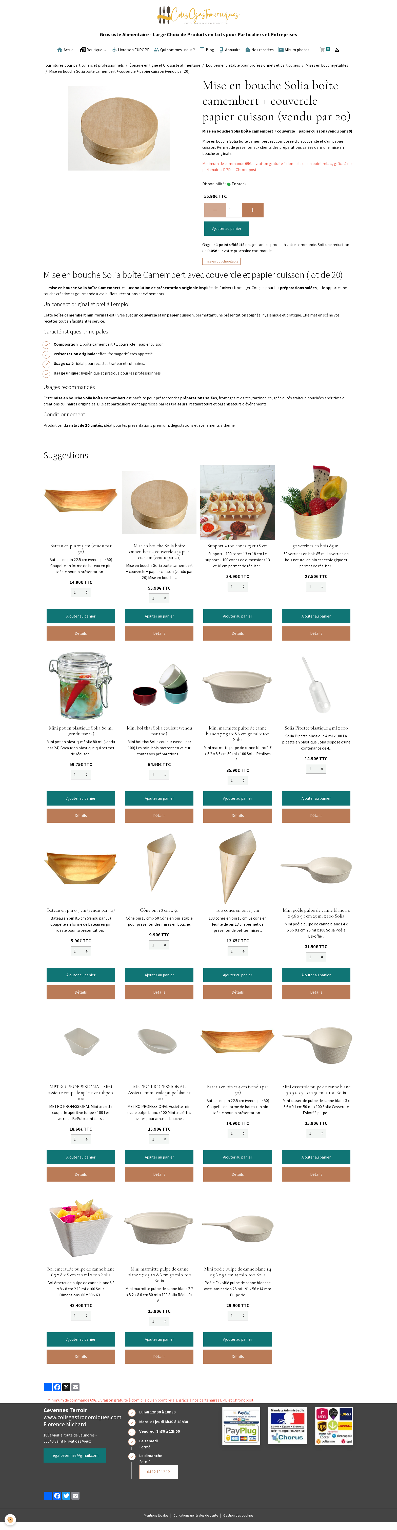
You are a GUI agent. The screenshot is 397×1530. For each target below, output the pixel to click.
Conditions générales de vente (196, 1522)
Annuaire (229, 57)
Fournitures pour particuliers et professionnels (84, 73)
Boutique (91, 57)
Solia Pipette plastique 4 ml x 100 (316, 736)
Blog (206, 57)
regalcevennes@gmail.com (74, 1463)
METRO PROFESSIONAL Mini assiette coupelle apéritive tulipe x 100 (80, 1100)
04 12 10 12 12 (158, 1479)
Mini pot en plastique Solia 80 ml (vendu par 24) (81, 738)
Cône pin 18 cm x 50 (159, 918)
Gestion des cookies (245, 1522)
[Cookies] (10, 1519)
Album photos (293, 57)
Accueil (66, 57)
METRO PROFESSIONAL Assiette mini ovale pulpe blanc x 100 (159, 1100)
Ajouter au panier (226, 236)
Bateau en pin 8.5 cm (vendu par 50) (81, 918)
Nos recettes (259, 57)
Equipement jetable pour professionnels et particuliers (253, 73)
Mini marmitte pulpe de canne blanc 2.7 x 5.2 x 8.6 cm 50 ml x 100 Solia (237, 741)
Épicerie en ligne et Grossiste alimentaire (164, 73)
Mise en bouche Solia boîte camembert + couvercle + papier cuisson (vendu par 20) (159, 559)
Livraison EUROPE (130, 57)
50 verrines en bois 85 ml (316, 553)
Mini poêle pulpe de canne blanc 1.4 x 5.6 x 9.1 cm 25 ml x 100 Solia (316, 921)
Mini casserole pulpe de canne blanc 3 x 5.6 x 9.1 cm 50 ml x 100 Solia (316, 1097)
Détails (81, 641)
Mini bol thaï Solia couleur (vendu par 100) (159, 738)
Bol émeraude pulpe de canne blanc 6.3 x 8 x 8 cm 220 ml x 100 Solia (80, 1279)
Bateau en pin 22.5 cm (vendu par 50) (81, 556)
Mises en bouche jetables (327, 73)
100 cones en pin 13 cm (237, 918)
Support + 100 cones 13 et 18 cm (237, 553)
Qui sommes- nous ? (174, 57)
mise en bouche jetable (221, 269)
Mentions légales (150, 1522)
